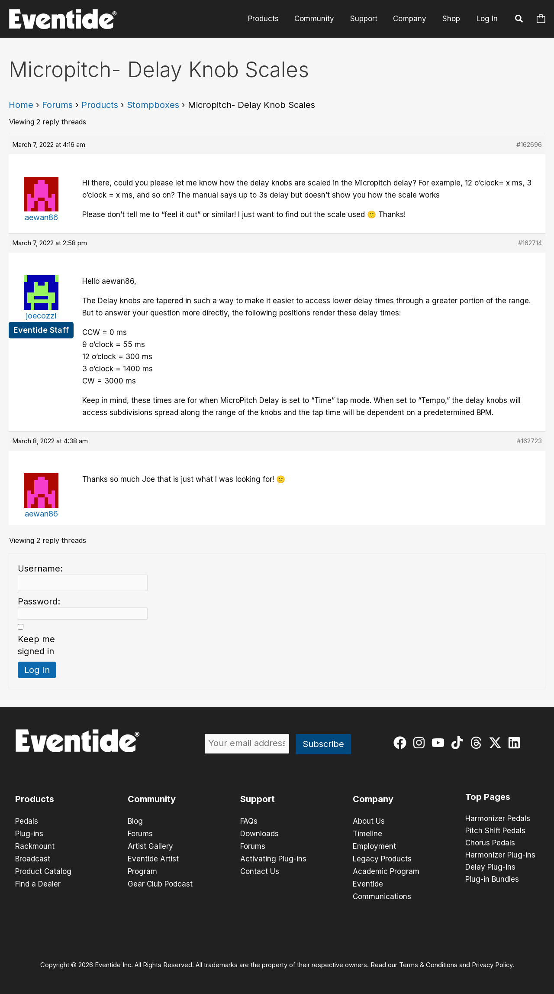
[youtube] (440, 742)
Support (366, 18)
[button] (519, 20)
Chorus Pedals (490, 843)
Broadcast (32, 857)
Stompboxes (153, 105)
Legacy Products (382, 857)
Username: (40, 568)
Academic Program (386, 869)
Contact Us (259, 869)
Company (411, 18)
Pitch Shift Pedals (495, 831)
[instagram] (420, 742)
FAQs (249, 821)
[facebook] (401, 742)
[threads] (478, 742)
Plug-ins (29, 833)
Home (21, 105)
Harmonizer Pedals (497, 819)
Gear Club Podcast (160, 881)
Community (318, 18)
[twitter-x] (497, 742)
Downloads (259, 833)
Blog (135, 821)
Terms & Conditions (428, 962)
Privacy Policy (492, 962)
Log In (487, 18)
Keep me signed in (36, 645)
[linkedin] (516, 742)
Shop (452, 18)
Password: (39, 601)
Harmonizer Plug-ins (500, 855)
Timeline (367, 833)
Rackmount (35, 845)
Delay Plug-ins (490, 867)
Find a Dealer (38, 881)
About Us (369, 821)
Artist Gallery (150, 845)
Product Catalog (43, 869)
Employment (374, 845)
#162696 (529, 144)
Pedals (26, 821)
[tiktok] (459, 742)
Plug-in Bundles (492, 879)
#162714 (530, 243)
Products (268, 18)
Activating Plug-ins (273, 857)
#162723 (529, 441)
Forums (57, 105)
